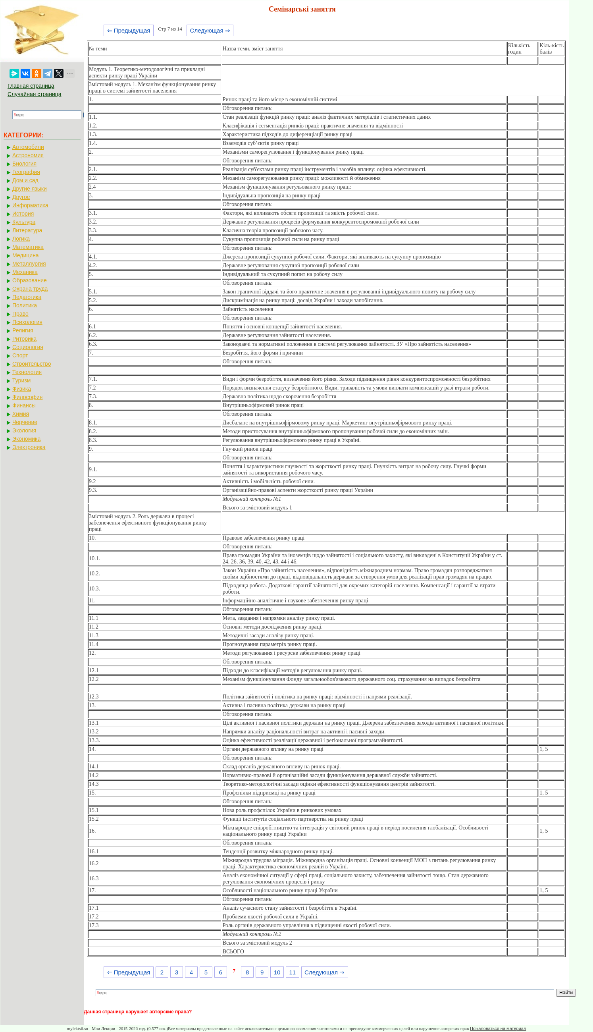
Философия (27, 397)
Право (20, 314)
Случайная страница (35, 94)
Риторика (24, 339)
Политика (24, 305)
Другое (21, 197)
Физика (21, 389)
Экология (24, 430)
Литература (27, 230)
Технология (27, 372)
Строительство (31, 364)
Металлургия (29, 263)
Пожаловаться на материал (498, 1028)
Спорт (20, 355)
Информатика (30, 205)
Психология (27, 322)
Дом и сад (25, 180)
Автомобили (28, 147)
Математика (28, 247)
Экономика (26, 439)
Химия (20, 414)
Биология (24, 163)
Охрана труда (30, 288)
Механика (25, 272)
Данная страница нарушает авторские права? (138, 1012)
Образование (29, 280)
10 (277, 972)
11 (292, 972)
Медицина (25, 255)
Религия (22, 330)
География (26, 172)
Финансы (24, 405)
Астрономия (28, 155)
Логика (21, 238)
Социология (27, 347)
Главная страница (31, 86)
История (23, 213)
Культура (23, 222)
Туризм (21, 380)
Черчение (24, 422)
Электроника (29, 447)
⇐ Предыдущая (128, 30)
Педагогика (26, 297)
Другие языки (29, 188)
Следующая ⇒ (210, 30)
